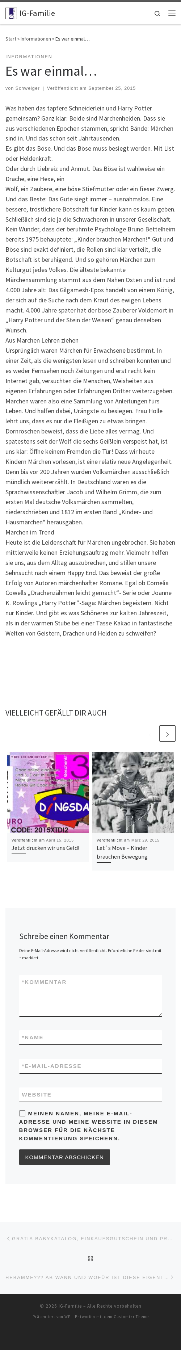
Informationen (36, 38)
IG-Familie (70, 1306)
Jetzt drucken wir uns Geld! (45, 847)
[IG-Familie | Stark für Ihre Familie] (11, 12)
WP (67, 1316)
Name (33, 1037)
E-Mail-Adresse (52, 1066)
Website (37, 1094)
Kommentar (44, 982)
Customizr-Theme (131, 1316)
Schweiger (28, 88)
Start (10, 38)
